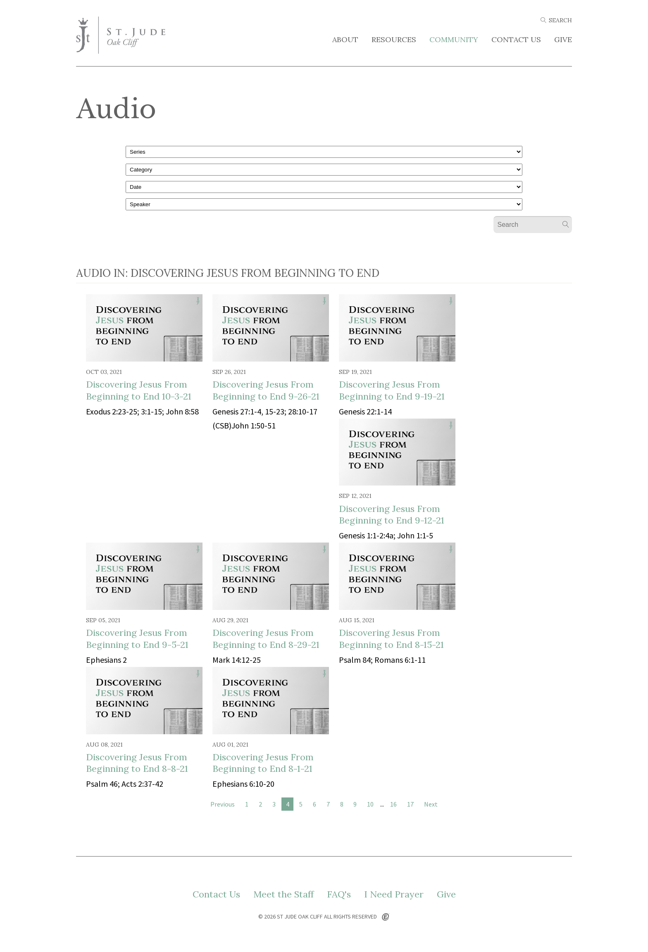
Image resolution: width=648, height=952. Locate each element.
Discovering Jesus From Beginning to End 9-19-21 (392, 390)
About (345, 40)
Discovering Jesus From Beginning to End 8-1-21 (263, 763)
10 (370, 804)
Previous (222, 804)
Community (453, 40)
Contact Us (516, 40)
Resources (394, 40)
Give (563, 40)
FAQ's (339, 894)
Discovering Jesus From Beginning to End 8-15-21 (391, 638)
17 (410, 804)
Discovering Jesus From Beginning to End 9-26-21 (265, 390)
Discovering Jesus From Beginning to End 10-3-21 (138, 390)
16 (393, 804)
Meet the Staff (283, 894)
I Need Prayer (394, 894)
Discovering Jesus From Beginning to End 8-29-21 (265, 638)
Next (431, 804)
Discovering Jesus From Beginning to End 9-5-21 (137, 638)
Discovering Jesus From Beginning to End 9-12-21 (391, 514)
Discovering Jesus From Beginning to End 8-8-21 (137, 763)
